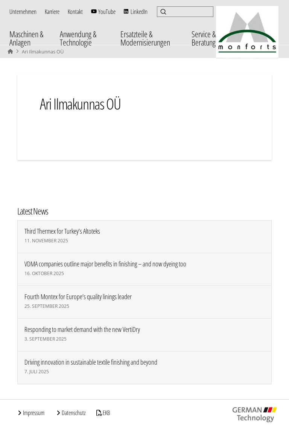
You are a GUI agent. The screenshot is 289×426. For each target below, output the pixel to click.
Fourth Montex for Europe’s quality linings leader (78, 297)
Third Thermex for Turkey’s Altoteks (62, 231)
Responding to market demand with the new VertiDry (82, 329)
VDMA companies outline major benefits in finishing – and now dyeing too (105, 264)
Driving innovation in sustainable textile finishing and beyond (90, 362)
